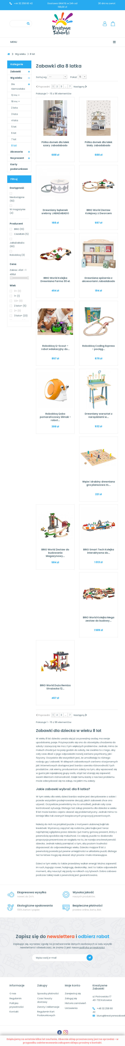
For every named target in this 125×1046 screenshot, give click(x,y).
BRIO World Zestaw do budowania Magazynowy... (55, 553)
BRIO (19, 229)
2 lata (14, 107)
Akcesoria (16, 151)
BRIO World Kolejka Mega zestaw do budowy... (98, 619)
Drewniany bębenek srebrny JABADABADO (55, 211)
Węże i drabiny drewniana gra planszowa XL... (98, 483)
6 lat (13, 133)
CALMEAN (21, 234)
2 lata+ (20, 305)
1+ (17, 295)
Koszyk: (113, 23)
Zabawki (15, 71)
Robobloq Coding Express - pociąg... (98, 347)
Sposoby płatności (48, 993)
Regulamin (16, 998)
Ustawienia (71, 1008)
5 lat (13, 126)
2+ (17, 310)
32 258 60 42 (23, 3)
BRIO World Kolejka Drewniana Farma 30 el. (55, 279)
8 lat (14, 145)
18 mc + (15, 101)
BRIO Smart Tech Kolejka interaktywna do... (98, 551)
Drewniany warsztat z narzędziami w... (98, 415)
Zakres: (14, 270)
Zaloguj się (71, 998)
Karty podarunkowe (19, 167)
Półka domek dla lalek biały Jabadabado (98, 144)
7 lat (13, 139)
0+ (17, 291)
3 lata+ (21, 315)
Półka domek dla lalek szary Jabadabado (55, 144)
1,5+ (18, 300)
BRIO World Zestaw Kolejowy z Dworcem (98, 211)
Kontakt (14, 1011)
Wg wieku (16, 77)
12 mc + (15, 95)
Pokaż (73, 77)
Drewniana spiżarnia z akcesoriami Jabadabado (98, 279)
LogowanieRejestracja (105, 23)
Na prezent (17, 158)
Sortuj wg (41, 77)
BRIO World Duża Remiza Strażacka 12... (55, 687)
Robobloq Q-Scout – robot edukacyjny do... (55, 347)
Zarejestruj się (73, 993)
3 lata (14, 114)
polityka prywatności (92, 947)
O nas (13, 993)
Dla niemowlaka (18, 86)
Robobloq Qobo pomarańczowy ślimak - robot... (55, 417)
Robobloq (17, 254)
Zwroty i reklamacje (48, 1006)
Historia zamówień (75, 1003)
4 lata (14, 120)
